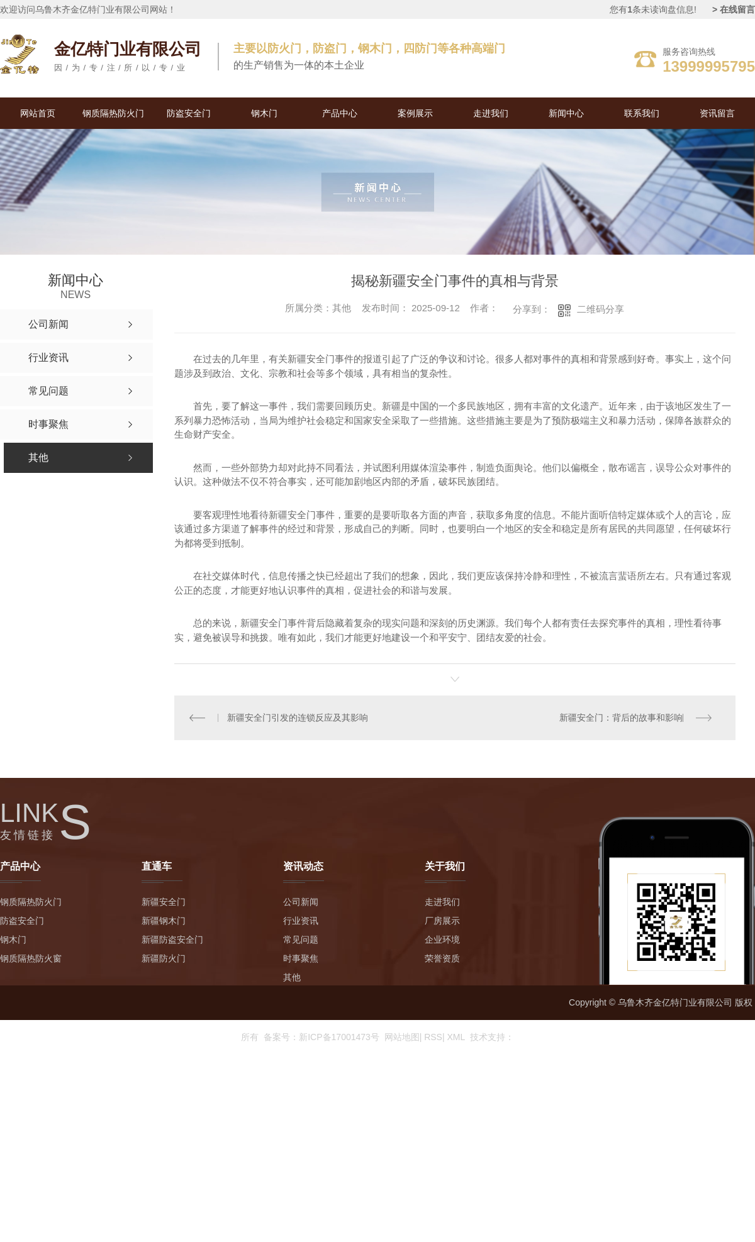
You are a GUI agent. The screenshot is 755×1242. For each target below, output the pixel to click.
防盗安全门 (189, 113)
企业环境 (442, 940)
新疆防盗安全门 (172, 940)
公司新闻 (300, 902)
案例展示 (415, 113)
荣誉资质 (442, 959)
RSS (434, 1037)
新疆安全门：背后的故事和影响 (620, 717)
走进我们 (490, 113)
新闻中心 (566, 113)
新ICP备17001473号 (339, 1037)
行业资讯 (300, 921)
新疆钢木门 (164, 921)
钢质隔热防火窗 (31, 959)
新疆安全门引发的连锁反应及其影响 (297, 717)
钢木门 (264, 113)
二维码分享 (600, 309)
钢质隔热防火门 (113, 113)
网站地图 (403, 1037)
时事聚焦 (300, 959)
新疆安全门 (164, 902)
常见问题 (300, 940)
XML (456, 1037)
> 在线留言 (733, 9)
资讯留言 (717, 113)
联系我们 (641, 113)
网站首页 (37, 113)
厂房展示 (442, 921)
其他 (292, 978)
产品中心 (339, 113)
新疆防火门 (164, 959)
